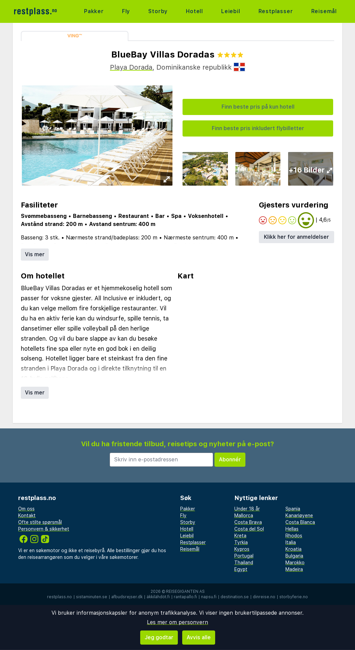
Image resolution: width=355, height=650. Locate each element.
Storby (158, 11)
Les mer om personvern (177, 622)
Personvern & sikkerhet (43, 529)
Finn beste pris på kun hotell (258, 107)
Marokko (295, 562)
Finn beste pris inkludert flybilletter (258, 128)
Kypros (241, 549)
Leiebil (230, 11)
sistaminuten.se (91, 597)
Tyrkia (241, 542)
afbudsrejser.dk (127, 597)
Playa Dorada (131, 67)
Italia (290, 542)
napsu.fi (208, 597)
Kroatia (293, 549)
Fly (126, 11)
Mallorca (243, 515)
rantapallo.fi (185, 597)
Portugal (243, 556)
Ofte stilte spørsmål (40, 522)
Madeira (294, 569)
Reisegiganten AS (185, 591)
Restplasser (276, 11)
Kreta (240, 535)
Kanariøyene (299, 515)
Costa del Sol (249, 529)
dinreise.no (264, 597)
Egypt (240, 569)
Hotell (194, 11)
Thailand (243, 562)
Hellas (292, 529)
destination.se (235, 597)
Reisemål (324, 11)
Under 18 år (247, 508)
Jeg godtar (159, 637)
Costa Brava (248, 522)
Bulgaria (294, 556)
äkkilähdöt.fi (158, 597)
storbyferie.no (293, 597)
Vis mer (35, 254)
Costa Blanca (300, 522)
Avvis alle (199, 637)
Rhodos (293, 535)
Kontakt (27, 515)
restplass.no (59, 597)
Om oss (26, 508)
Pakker (94, 11)
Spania (292, 508)
